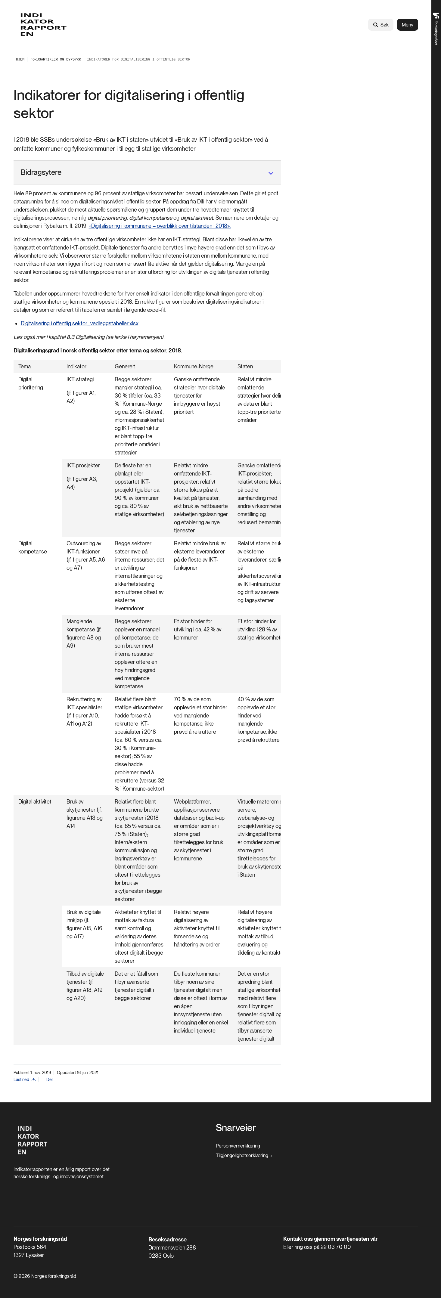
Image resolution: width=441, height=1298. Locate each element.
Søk (381, 25)
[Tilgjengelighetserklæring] (244, 1155)
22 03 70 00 (336, 1247)
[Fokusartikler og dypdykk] (55, 59)
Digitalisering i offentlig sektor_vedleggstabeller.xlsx (79, 323)
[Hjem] (33, 1157)
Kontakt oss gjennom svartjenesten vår (330, 1239)
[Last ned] (25, 1080)
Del (49, 1079)
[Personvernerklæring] (238, 1146)
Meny (407, 25)
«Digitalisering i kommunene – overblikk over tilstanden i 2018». (160, 226)
